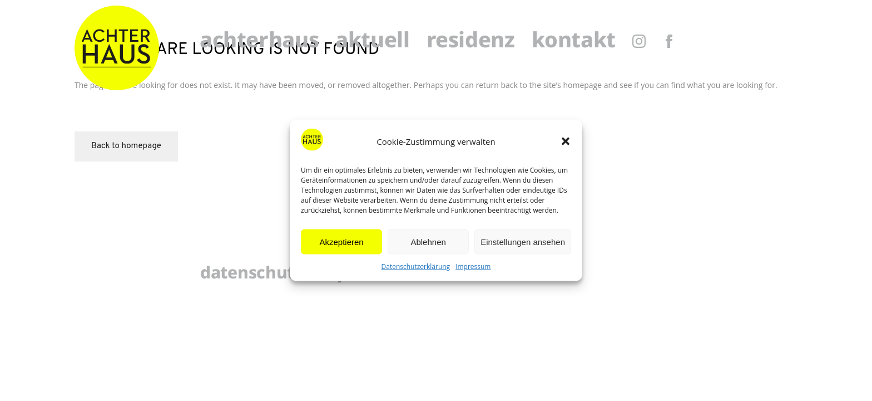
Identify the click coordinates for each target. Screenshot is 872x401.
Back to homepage (126, 146)
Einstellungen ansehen (522, 241)
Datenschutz (251, 274)
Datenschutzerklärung (416, 266)
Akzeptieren (341, 241)
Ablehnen (427, 241)
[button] (565, 141)
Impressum (472, 266)
